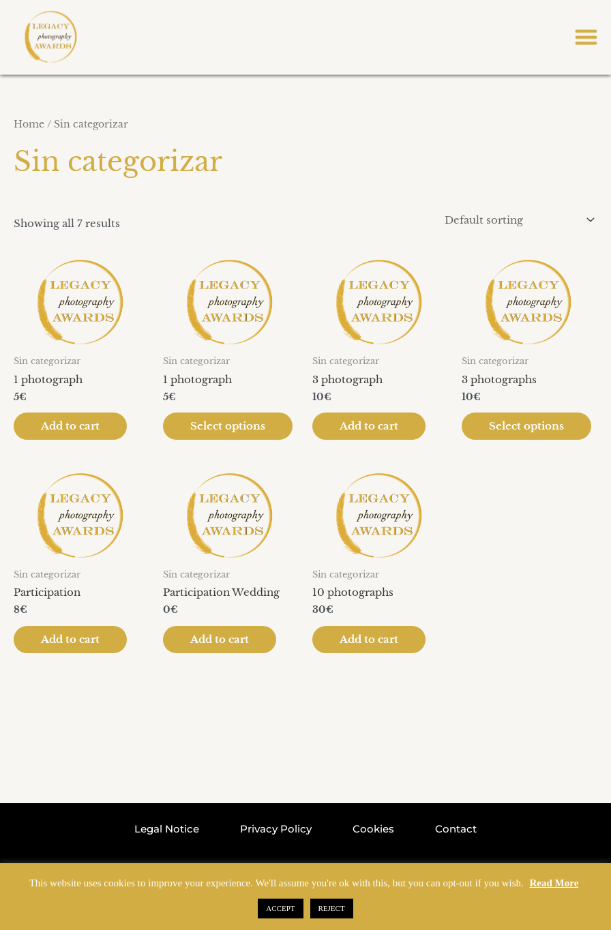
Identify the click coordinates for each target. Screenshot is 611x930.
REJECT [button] (331, 908)
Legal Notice (166, 826)
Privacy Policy (276, 826)
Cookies (373, 826)
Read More (554, 882)
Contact (456, 826)
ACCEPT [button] (280, 908)
